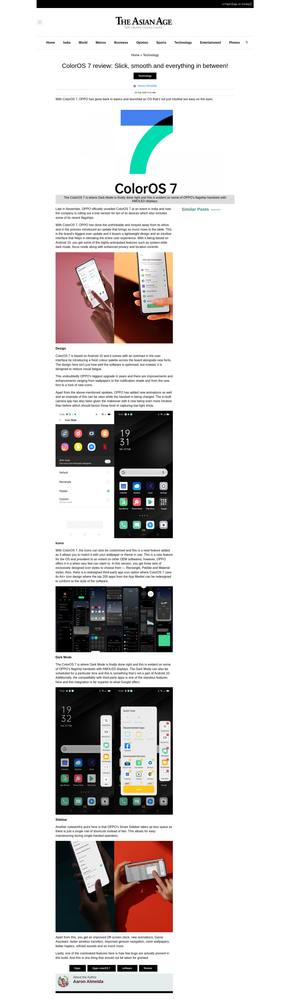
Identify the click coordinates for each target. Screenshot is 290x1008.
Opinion (142, 42)
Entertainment (210, 42)
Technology (183, 42)
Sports (161, 42)
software (127, 968)
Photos (234, 42)
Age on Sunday (241, 4)
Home (50, 42)
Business (121, 42)
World (83, 42)
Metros (101, 42)
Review (148, 968)
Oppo (77, 968)
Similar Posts (195, 209)
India (66, 42)
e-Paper (226, 4)
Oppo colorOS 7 (101, 968)
